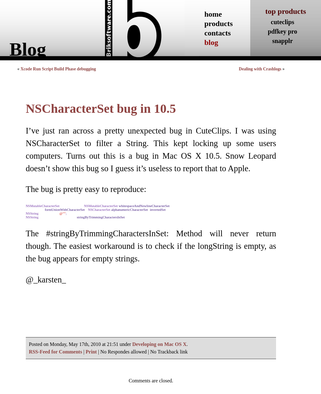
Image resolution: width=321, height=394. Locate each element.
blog (211, 42)
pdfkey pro (282, 31)
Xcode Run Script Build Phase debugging (58, 69)
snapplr (282, 40)
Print (91, 351)
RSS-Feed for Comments (55, 351)
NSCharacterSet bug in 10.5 (101, 108)
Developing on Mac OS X (159, 344)
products (218, 23)
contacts (217, 33)
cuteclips (282, 22)
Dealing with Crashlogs (260, 69)
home (213, 14)
